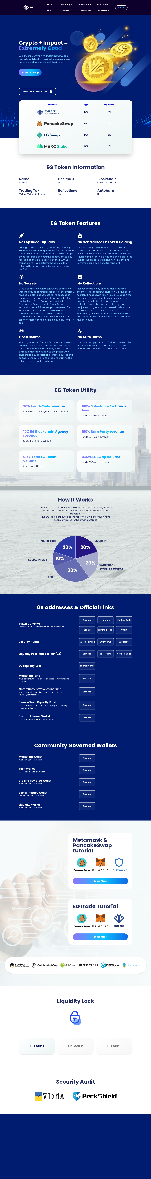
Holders (106, 620)
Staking (66, 10)
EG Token (48, 4)
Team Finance (87, 665)
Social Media (103, 10)
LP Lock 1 (37, 1046)
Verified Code (124, 620)
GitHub (87, 629)
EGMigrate (124, 641)
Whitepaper (66, 4)
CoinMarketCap (105, 629)
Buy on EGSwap (30, 72)
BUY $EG (121, 7)
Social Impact (85, 4)
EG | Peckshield (87, 641)
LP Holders (105, 653)
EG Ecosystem (85, 10)
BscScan (87, 620)
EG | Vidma (105, 641)
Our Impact (103, 4)
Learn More (100, 881)
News (48, 10)
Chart (124, 629)
